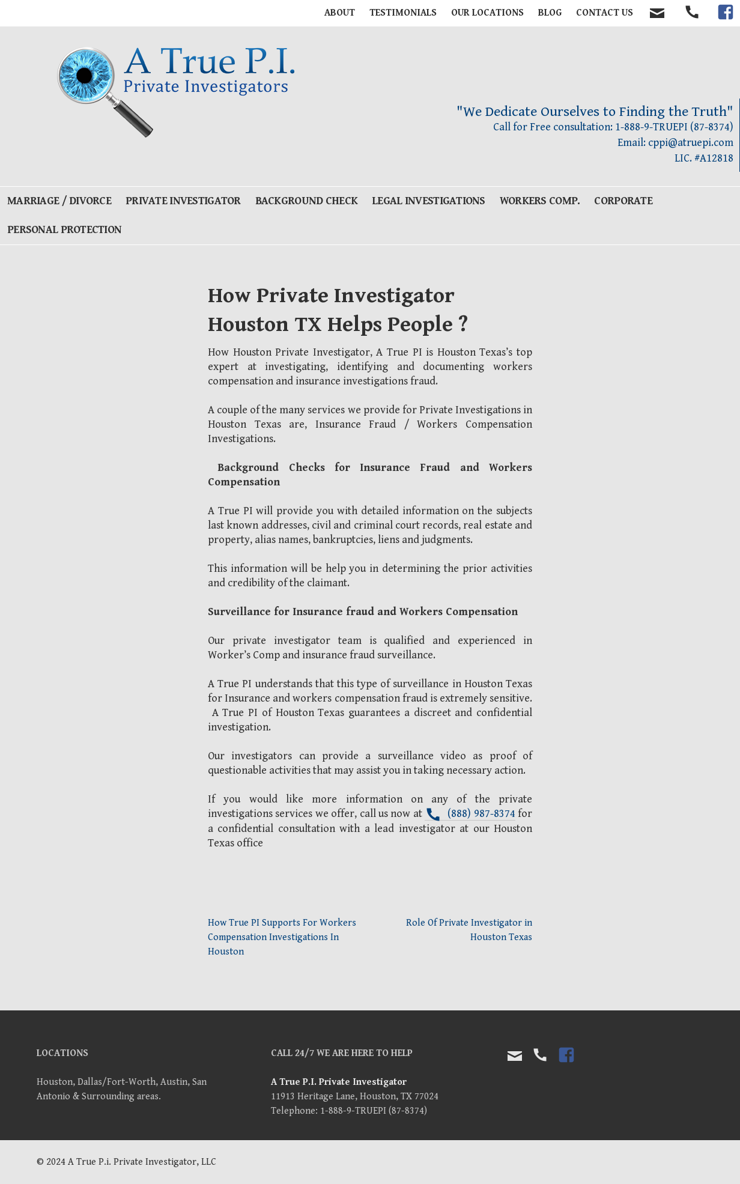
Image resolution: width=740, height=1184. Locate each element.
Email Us (514, 1056)
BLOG (550, 13)
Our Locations (487, 13)
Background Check (306, 201)
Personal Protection (64, 229)
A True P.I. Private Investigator (339, 1082)
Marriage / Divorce (59, 201)
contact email (657, 13)
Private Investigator (183, 201)
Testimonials (403, 13)
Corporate (623, 201)
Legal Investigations (428, 201)
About (339, 13)
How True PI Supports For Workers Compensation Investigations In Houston (282, 937)
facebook (725, 22)
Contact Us (604, 13)
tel (692, 22)
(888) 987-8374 (481, 813)
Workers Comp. (540, 201)
